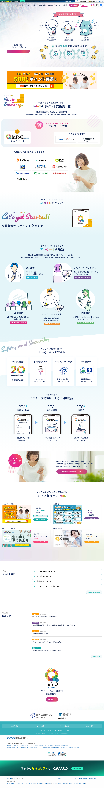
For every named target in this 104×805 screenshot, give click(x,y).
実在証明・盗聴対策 (11, 784)
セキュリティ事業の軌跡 (74, 784)
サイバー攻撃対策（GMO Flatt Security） (51, 784)
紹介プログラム (52, 5)
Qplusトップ (91, 576)
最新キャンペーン (41, 550)
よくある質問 (63, 5)
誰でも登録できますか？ (43, 611)
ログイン (84, 5)
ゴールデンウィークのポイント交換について (46, 652)
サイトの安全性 (42, 5)
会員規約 (36, 768)
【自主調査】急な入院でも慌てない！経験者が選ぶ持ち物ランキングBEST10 (57, 661)
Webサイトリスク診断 (49, 782)
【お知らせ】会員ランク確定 (41, 669)
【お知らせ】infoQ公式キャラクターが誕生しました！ (49, 686)
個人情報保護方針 (60, 768)
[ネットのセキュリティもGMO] (13, 1)
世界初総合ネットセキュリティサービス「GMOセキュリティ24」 (20, 782)
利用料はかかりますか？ (43, 616)
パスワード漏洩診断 (39, 782)
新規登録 (74, 5)
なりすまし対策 (64, 784)
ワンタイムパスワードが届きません (47, 621)
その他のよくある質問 (93, 628)
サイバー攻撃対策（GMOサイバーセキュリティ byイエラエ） (29, 784)
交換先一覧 (20, 5)
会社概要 (67, 768)
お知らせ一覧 (96, 692)
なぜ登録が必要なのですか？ (44, 606)
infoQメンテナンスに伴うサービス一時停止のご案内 (49, 677)
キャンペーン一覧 (41, 554)
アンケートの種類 (31, 5)
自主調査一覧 (91, 553)
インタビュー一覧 (41, 576)
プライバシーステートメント (47, 768)
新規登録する (52, 736)
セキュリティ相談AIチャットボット (62, 782)
